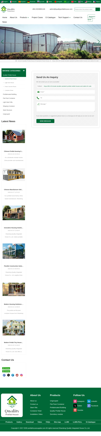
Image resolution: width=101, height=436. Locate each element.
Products (24, 17)
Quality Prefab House (29, 61)
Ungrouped (6, 114)
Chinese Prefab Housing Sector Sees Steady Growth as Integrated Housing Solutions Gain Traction (13, 151)
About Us (13, 17)
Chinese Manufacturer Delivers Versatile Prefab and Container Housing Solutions (13, 189)
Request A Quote (91, 18)
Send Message (45, 121)
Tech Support (64, 17)
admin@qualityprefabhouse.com (61, 9)
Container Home (8, 90)
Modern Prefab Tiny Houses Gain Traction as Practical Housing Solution (13, 342)
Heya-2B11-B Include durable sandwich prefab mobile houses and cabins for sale (67, 86)
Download (33, 422)
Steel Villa (33, 407)
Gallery (21, 422)
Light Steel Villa (7, 102)
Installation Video (36, 414)
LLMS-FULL (92, 422)
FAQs (55, 422)
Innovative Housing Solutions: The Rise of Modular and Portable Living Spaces (13, 228)
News (4, 22)
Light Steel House (8, 82)
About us (32, 401)
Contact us (33, 404)
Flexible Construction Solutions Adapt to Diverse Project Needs (13, 266)
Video (45, 422)
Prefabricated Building (9, 94)
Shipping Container (9, 106)
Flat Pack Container (9, 98)
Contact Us (77, 17)
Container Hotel (35, 411)
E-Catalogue (50, 17)
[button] (98, 42)
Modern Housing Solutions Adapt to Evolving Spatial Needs (13, 304)
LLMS (78, 422)
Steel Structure (7, 110)
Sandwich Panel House (42, 61)
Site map (67, 422)
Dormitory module (56, 414)
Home (4, 17)
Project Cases (37, 17)
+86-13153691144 (38, 9)
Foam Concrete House (9, 86)
